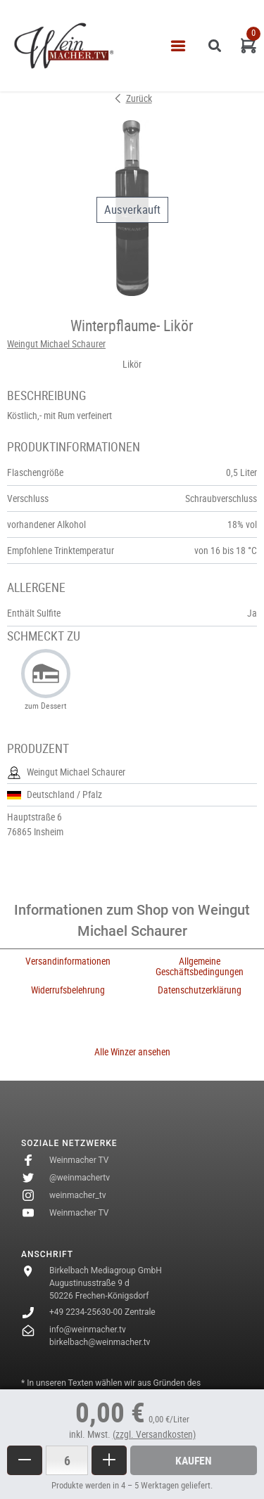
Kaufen (193, 1460)
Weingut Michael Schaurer (56, 343)
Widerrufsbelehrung (68, 990)
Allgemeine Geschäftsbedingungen (200, 966)
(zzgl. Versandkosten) (154, 1434)
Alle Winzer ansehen (132, 1052)
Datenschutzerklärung (199, 990)
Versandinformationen (68, 961)
